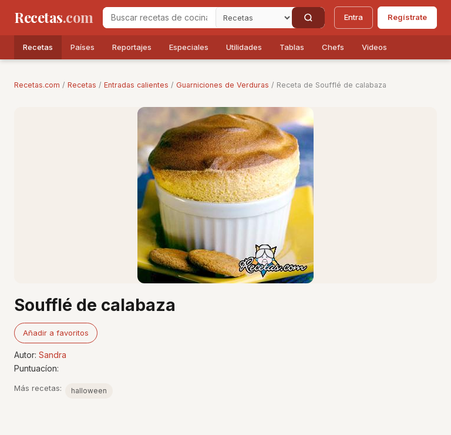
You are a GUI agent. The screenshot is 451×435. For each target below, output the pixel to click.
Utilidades (244, 47)
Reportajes (132, 47)
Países (82, 47)
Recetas (38, 47)
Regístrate (407, 17)
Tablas (292, 47)
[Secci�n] (254, 17)
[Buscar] (308, 17)
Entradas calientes (136, 85)
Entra (353, 17)
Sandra (52, 355)
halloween (89, 390)
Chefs (333, 47)
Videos (374, 47)
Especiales (188, 47)
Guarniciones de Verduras (222, 85)
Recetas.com (37, 85)
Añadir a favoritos (56, 332)
